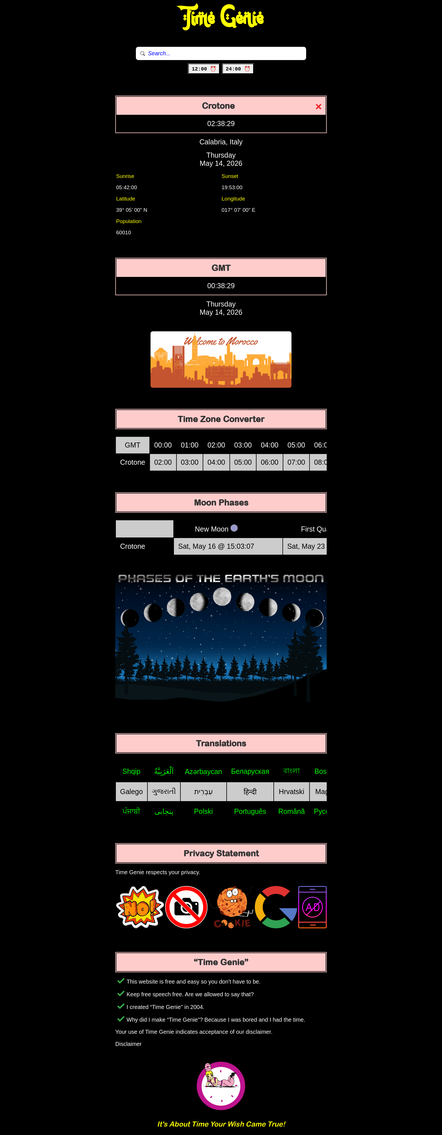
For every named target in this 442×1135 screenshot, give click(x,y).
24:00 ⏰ (238, 69)
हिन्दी (250, 792)
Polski (203, 811)
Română (291, 811)
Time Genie (221, 18)
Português (250, 811)
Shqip (131, 771)
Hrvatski (291, 791)
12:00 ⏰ (204, 69)
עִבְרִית (203, 791)
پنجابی (163, 811)
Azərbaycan (203, 771)
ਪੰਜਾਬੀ (131, 811)
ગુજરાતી (164, 791)
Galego (131, 791)
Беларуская (250, 771)
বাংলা (291, 771)
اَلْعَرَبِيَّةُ (164, 771)
